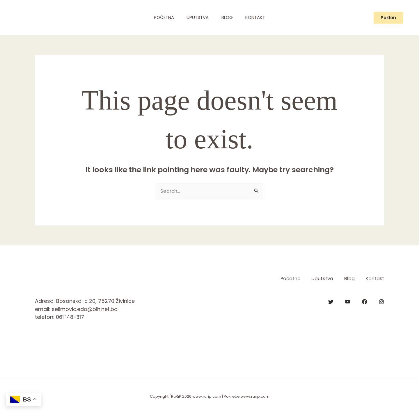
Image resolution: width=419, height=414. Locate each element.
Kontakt (258, 17)
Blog (228, 17)
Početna (161, 17)
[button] (388, 18)
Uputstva (197, 17)
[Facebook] (364, 301)
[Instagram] (381, 301)
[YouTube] (347, 301)
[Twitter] (330, 301)
